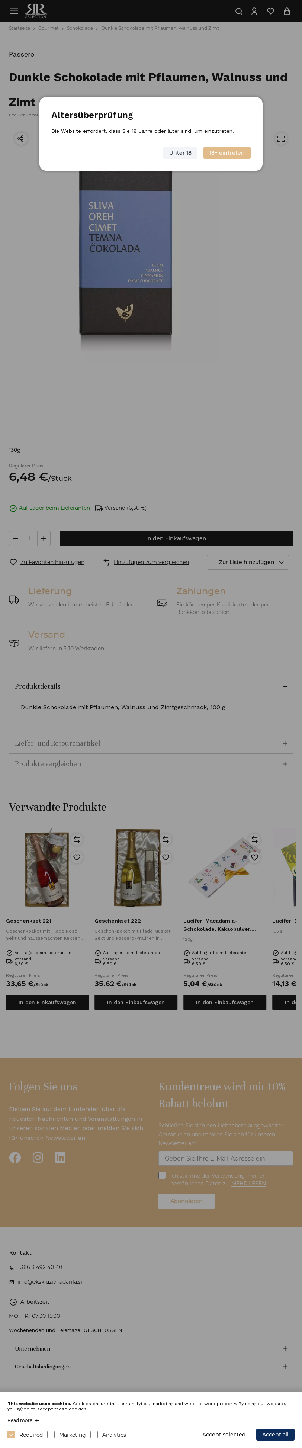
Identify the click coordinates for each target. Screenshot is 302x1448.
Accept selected (224, 1434)
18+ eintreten (226, 152)
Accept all (275, 1434)
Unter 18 (180, 152)
